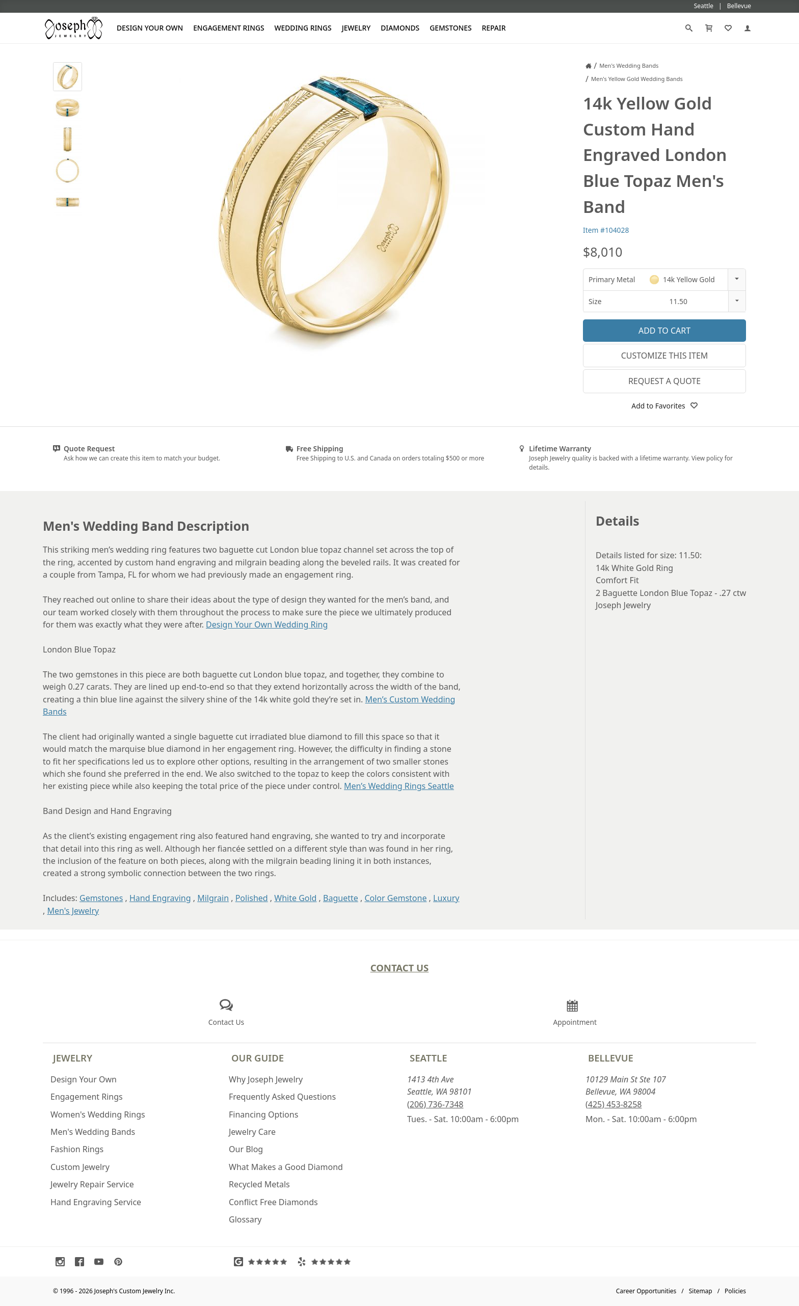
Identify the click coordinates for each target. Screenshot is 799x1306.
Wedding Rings (303, 28)
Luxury (446, 898)
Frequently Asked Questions (282, 1096)
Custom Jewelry (80, 1167)
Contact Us (399, 967)
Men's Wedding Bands (92, 1131)
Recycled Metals (259, 1184)
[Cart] (708, 28)
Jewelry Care (252, 1131)
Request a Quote (664, 381)
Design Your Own (150, 28)
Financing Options (263, 1114)
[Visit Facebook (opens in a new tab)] (82, 1262)
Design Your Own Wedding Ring (267, 624)
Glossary (245, 1219)
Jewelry (356, 28)
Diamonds (400, 28)
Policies (735, 1291)
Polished (251, 898)
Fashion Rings (76, 1149)
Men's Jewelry (73, 910)
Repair (494, 28)
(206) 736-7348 (435, 1104)
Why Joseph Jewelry (266, 1079)
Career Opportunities (646, 1291)
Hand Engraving (160, 898)
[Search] (689, 28)
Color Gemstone (395, 898)
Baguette (340, 898)
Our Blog (246, 1149)
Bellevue (610, 1057)
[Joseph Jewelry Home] (588, 66)
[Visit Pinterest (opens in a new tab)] (121, 1262)
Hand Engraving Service (95, 1202)
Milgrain (213, 898)
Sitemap (700, 1291)
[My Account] (747, 28)
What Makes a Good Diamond (286, 1167)
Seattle (428, 1057)
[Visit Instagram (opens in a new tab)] (63, 1262)
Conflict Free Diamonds (273, 1202)
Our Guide (257, 1057)
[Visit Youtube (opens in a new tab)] (101, 1262)
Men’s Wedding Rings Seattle (399, 786)
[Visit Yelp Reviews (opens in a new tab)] (326, 1261)
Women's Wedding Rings (97, 1114)
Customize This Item (664, 355)
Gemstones (450, 28)
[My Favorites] (728, 28)
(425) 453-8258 (613, 1104)
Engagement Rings (228, 28)
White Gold (295, 898)
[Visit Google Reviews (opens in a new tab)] (263, 1261)
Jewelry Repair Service (92, 1184)
